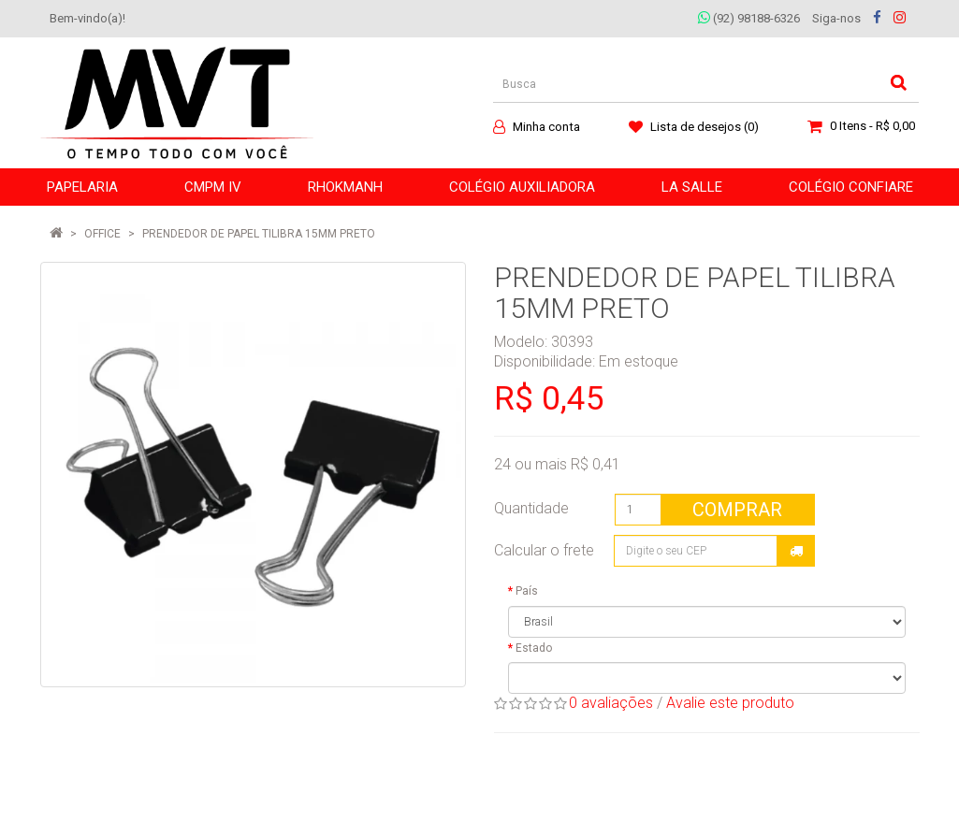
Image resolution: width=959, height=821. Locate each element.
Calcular (796, 550)
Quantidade (531, 508)
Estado (534, 648)
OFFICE (102, 233)
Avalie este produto (730, 703)
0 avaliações (611, 703)
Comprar (737, 509)
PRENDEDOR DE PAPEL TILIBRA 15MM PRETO (258, 233)
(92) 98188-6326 (749, 18)
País (527, 591)
